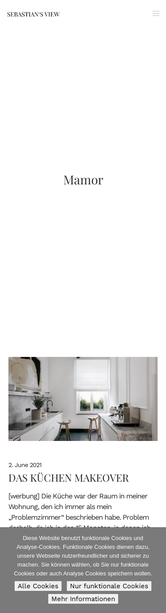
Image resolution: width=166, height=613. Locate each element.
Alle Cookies (38, 586)
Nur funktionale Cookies (109, 586)
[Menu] (153, 13)
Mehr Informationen (83, 599)
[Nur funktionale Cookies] (155, 570)
